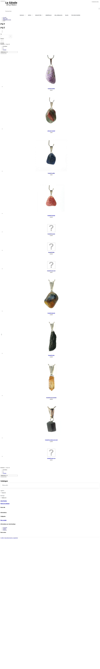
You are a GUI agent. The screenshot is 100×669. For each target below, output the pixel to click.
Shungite (10, 626)
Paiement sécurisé (6, 570)
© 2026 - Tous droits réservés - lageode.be (9, 667)
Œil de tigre (10, 629)
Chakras (9, 618)
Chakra (46, 554)
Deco (4, 482)
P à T (5, 495)
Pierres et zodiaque (5, 545)
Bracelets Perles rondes (15, 581)
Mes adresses (5, 643)
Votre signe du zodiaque (8, 548)
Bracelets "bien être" (10, 597)
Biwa (17, 554)
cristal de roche (41, 554)
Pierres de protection (7, 504)
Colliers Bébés (11, 619)
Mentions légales (6, 566)
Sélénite (7, 606)
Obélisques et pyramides (11, 603)
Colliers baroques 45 (12, 594)
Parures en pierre (11, 587)
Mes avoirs (5, 642)
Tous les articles (6, 514)
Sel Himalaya (58, 15)
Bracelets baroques (12, 596)
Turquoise (3, 554)
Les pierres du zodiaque (8, 549)
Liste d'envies (4, 537)
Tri (1, 34)
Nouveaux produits (7, 562)
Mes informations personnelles (9, 644)
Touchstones (10, 620)
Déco (29, 15)
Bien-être (38, 15)
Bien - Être (5, 485)
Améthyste (8, 554)
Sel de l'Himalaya (7, 511)
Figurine (10, 623)
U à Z (5, 497)
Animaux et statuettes (10, 602)
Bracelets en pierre (12, 580)
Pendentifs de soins (7, 487)
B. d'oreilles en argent (12, 591)
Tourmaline (10, 627)
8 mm (14, 583)
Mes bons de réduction (7, 645)
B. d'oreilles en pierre (12, 584)
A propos (5, 568)
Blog (66, 15)
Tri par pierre (75, 15)
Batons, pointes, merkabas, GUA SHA (16, 622)
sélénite (32, 554)
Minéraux (49, 15)
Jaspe (36, 554)
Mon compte (3, 637)
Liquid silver (27, 554)
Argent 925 (21, 554)
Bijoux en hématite (9, 598)
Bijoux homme (9, 599)
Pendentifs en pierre (12, 585)
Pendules (10, 621)
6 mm (14, 582)
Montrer (2, 38)
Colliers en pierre (11, 579)
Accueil (4, 17)
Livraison (5, 564)
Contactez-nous (95, 1)
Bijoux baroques (9, 592)
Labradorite (10, 628)
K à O (5, 493)
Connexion (3, 1)
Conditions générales (7, 567)
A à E (5, 490)
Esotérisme (6, 502)
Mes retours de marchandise (9, 641)
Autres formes (6, 499)
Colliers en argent (11, 589)
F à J (9, 611)
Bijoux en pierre (9, 577)
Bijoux (22, 15)
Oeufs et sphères (9, 604)
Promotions (5, 561)
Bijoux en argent (9, 588)
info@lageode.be (10, 655)
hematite (12, 554)
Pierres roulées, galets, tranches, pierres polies (12, 506)
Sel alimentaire (9, 634)
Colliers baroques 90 (12, 595)
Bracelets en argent (12, 590)
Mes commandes (6, 640)
